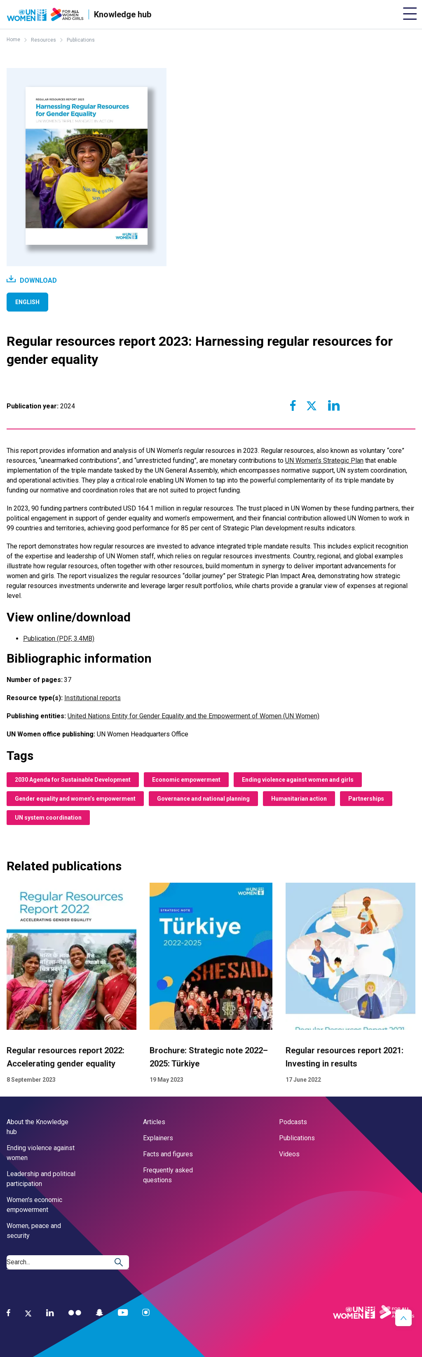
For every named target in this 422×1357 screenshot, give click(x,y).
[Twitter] (28, 1313)
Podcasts (293, 1122)
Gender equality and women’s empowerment (75, 798)
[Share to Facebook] (293, 405)
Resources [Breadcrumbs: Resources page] (43, 40)
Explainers (158, 1138)
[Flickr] (74, 1313)
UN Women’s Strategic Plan (324, 460)
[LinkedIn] (50, 1313)
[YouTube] (123, 1313)
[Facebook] (8, 1313)
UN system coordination (48, 817)
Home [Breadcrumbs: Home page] (13, 39)
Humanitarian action (299, 798)
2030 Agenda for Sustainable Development (73, 779)
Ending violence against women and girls (298, 779)
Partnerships (366, 798)
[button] (403, 1318)
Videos (289, 1154)
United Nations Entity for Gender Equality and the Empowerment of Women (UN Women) (193, 716)
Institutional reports (92, 698)
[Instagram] (146, 1313)
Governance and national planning (203, 798)
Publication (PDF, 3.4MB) (58, 638)
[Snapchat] (99, 1313)
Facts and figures (168, 1154)
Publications (297, 1138)
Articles (154, 1122)
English (27, 302)
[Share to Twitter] (311, 405)
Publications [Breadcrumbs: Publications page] (81, 40)
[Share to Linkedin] (333, 405)
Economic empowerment (186, 779)
